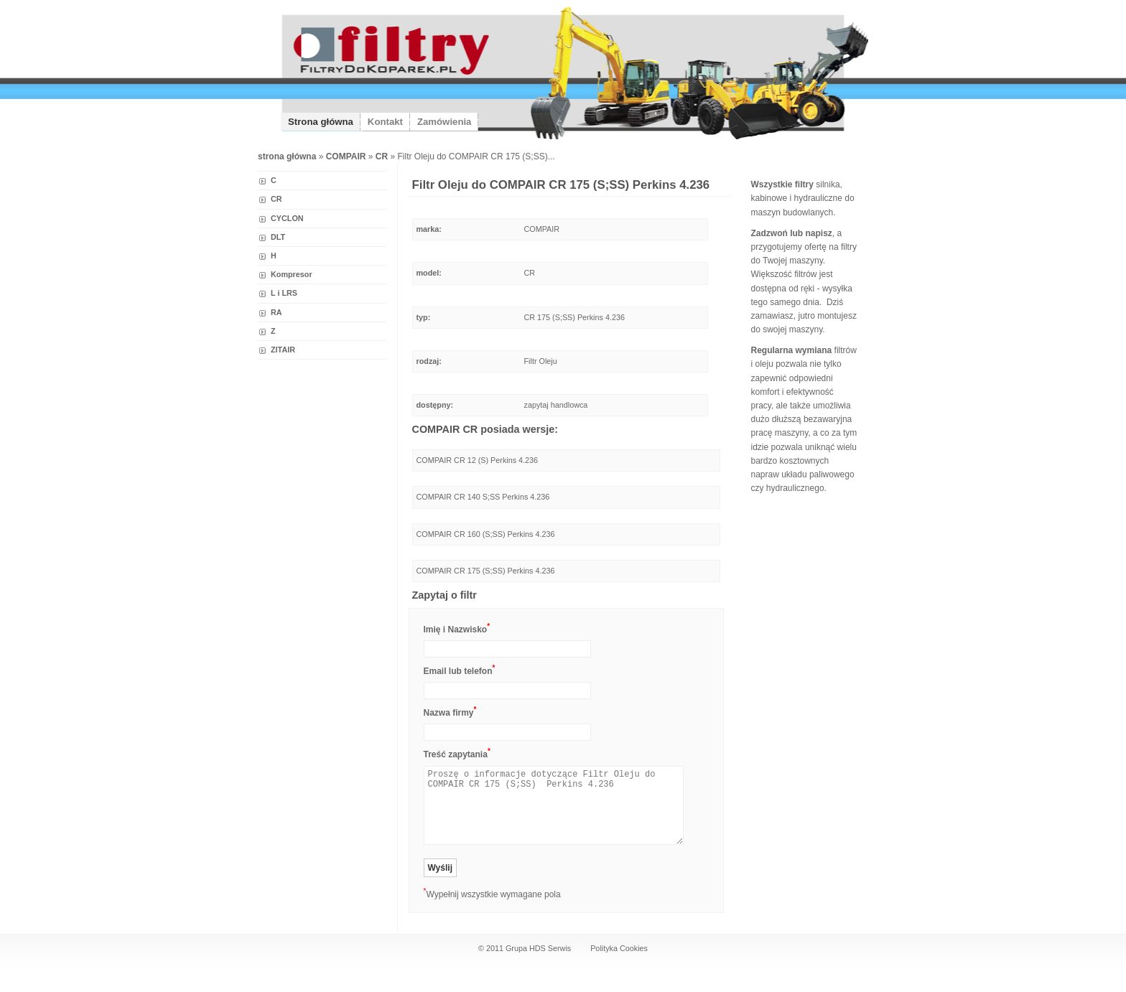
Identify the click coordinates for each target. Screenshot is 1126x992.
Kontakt (385, 121)
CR (276, 199)
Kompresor (291, 274)
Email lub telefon (459, 670)
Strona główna (320, 121)
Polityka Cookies (619, 948)
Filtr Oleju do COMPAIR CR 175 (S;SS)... (476, 156)
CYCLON (287, 218)
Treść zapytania (457, 753)
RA (276, 312)
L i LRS (284, 293)
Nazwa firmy (450, 712)
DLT (278, 237)
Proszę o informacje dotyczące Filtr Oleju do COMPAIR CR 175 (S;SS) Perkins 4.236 (554, 805)
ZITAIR (283, 349)
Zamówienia (444, 121)
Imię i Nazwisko (457, 628)
